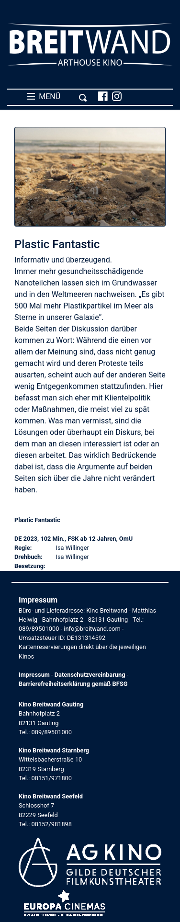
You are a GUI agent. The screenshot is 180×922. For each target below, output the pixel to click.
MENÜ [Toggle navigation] (57, 97)
